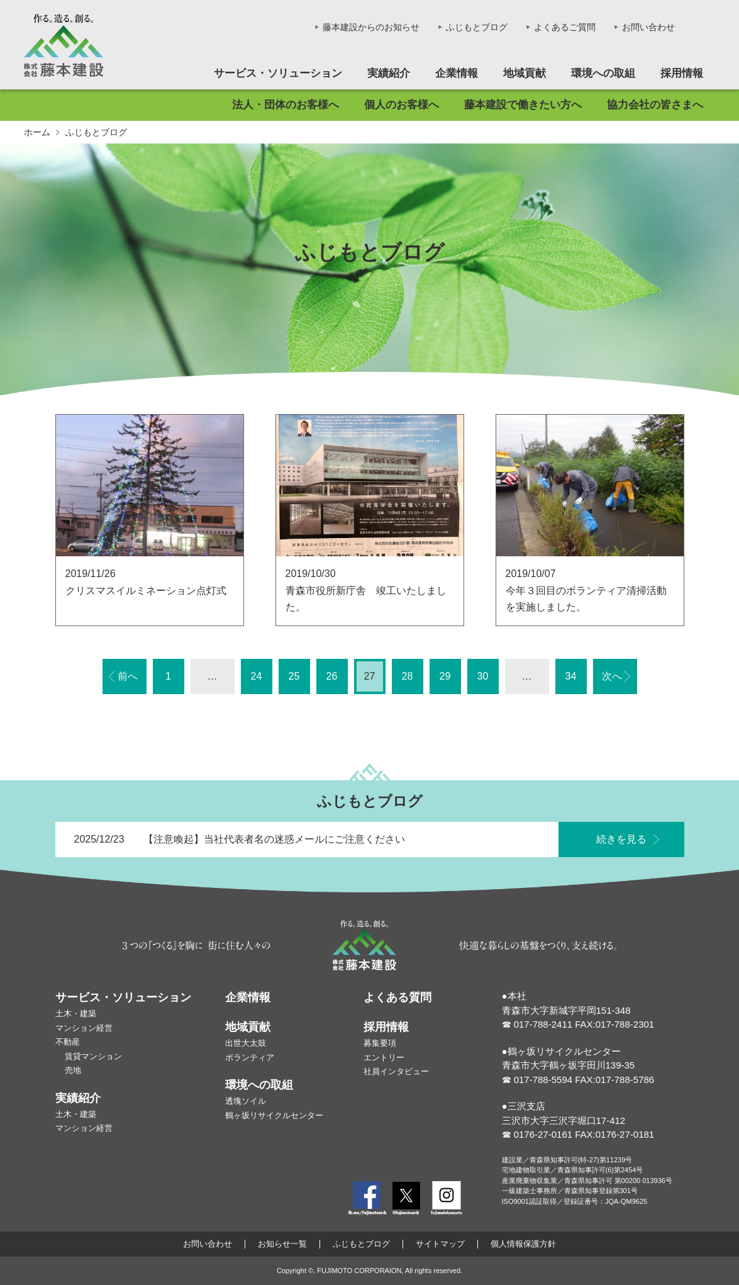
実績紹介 (388, 73)
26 (332, 676)
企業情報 (456, 73)
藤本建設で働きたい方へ (523, 105)
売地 (73, 1070)
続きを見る (621, 843)
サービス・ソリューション (278, 73)
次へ (612, 676)
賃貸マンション (93, 1056)
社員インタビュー (396, 1071)
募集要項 (380, 1043)
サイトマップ (440, 1244)
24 (256, 676)
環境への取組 (603, 73)
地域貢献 (524, 73)
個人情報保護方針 (523, 1244)
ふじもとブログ (477, 27)
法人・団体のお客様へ (285, 105)
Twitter (406, 1198)
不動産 (67, 1042)
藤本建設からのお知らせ (371, 27)
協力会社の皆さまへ (655, 105)
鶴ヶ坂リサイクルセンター (274, 1115)
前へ (128, 676)
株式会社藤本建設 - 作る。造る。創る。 (63, 45)
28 (407, 676)
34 (571, 676)
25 (294, 676)
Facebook (367, 1198)
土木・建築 (75, 1013)
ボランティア (249, 1057)
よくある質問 (397, 997)
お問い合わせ (648, 27)
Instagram (446, 1198)
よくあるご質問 (565, 27)
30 (483, 676)
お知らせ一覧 (282, 1244)
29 (445, 676)
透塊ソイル (245, 1101)
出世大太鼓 (245, 1043)
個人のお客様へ (401, 105)
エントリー (384, 1057)
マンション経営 (84, 1028)
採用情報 (681, 73)
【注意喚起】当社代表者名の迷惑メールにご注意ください (274, 843)
